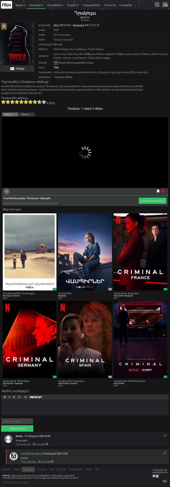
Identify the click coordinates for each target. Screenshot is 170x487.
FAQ (97, 469)
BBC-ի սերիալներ (139, 72)
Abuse (89, 469)
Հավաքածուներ (91, 5)
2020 (56, 30)
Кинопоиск (78, 25)
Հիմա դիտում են (57, 469)
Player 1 (9, 114)
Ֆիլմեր (20, 5)
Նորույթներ (125, 5)
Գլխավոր (6, 469)
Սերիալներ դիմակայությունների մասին (75, 72)
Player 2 (25, 114)
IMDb (56, 25)
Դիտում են (109, 5)
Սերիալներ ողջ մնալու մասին (113, 72)
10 (44, 102)
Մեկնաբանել (17, 428)
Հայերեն (72, 5)
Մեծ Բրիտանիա (62, 35)
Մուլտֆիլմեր (55, 5)
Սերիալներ (36, 5)
